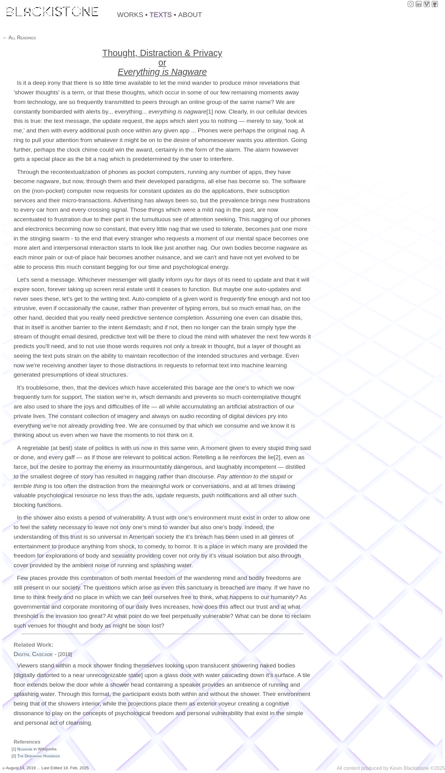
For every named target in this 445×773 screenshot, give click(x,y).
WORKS (130, 15)
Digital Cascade (33, 654)
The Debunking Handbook (38, 756)
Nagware (25, 749)
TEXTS (161, 15)
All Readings (21, 37)
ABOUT (190, 15)
